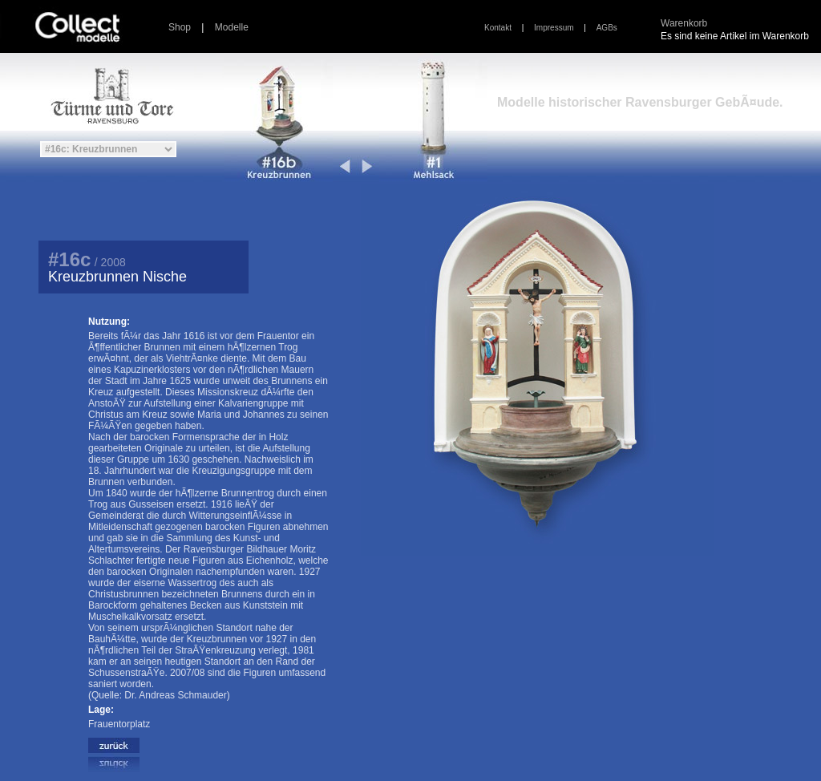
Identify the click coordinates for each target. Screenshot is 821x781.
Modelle (232, 27)
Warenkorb (684, 23)
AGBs (607, 27)
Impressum (553, 27)
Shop (179, 27)
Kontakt (498, 27)
